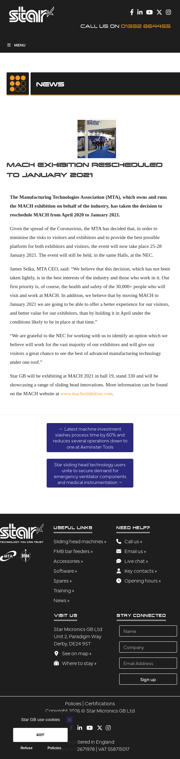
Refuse (26, 748)
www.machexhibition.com (86, 393)
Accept (40, 735)
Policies (54, 748)
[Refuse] (69, 719)
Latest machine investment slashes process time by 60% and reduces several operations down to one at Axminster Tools (90, 437)
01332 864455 (146, 26)
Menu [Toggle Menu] (16, 44)
